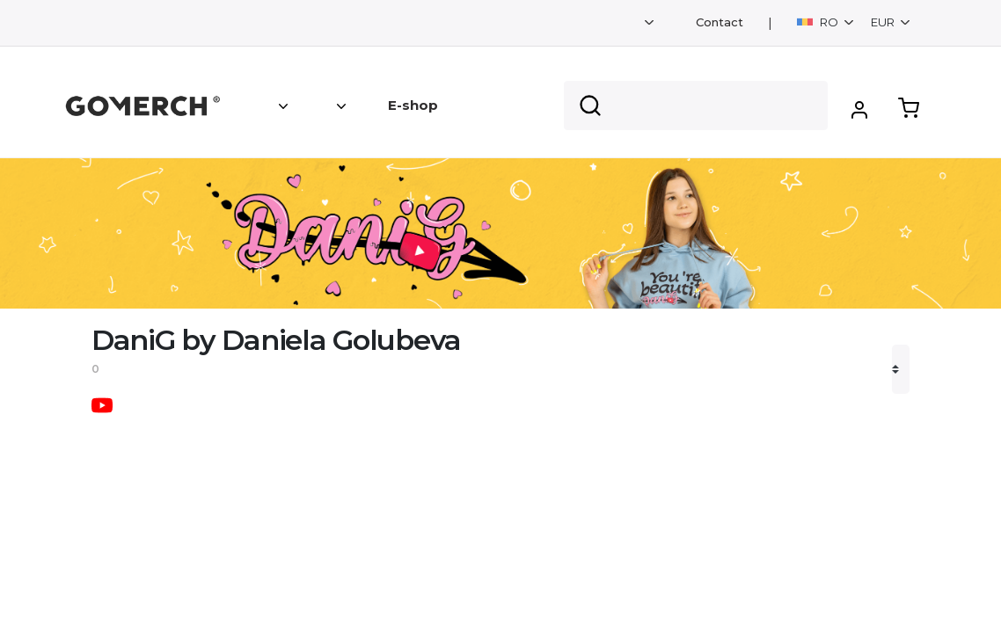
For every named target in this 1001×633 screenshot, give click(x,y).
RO (819, 22)
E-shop (413, 105)
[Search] (696, 105)
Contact (719, 22)
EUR (884, 22)
